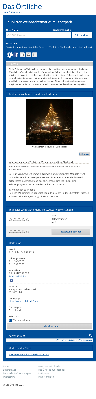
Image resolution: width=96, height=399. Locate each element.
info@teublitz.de (17, 275)
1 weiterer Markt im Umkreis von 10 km (29, 354)
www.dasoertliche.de (49, 366)
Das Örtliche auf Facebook (51, 369)
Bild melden (84, 154)
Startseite (11, 47)
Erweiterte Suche (62, 30)
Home (6, 366)
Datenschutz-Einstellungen (17, 373)
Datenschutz (9, 369)
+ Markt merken (50, 326)
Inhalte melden (46, 376)
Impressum (9, 376)
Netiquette (43, 373)
